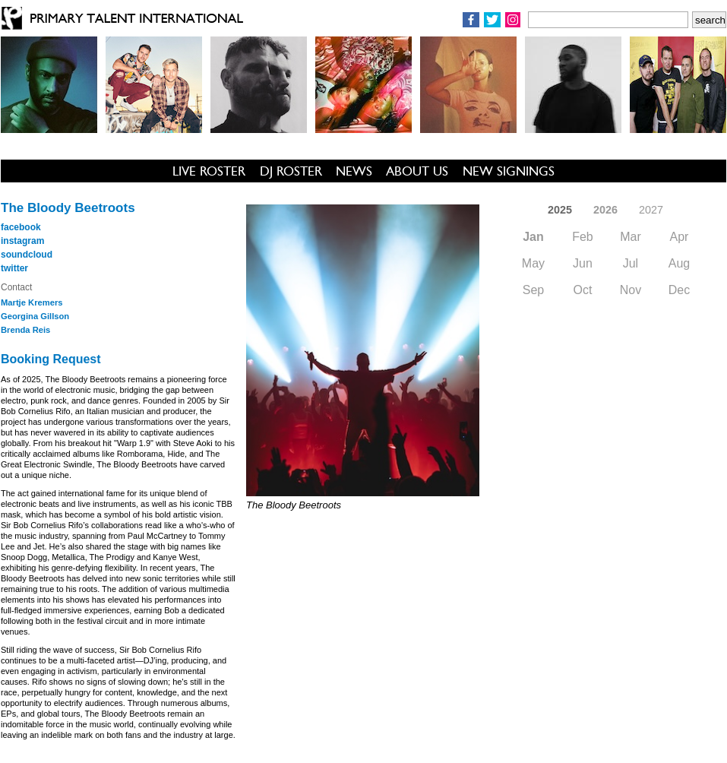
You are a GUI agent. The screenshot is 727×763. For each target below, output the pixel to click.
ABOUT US (417, 171)
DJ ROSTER (291, 171)
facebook (21, 227)
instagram (22, 241)
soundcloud (26, 254)
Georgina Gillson (35, 316)
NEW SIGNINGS (509, 171)
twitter (14, 268)
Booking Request (51, 359)
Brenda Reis (25, 329)
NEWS (354, 171)
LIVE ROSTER (208, 171)
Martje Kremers (31, 302)
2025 (560, 210)
